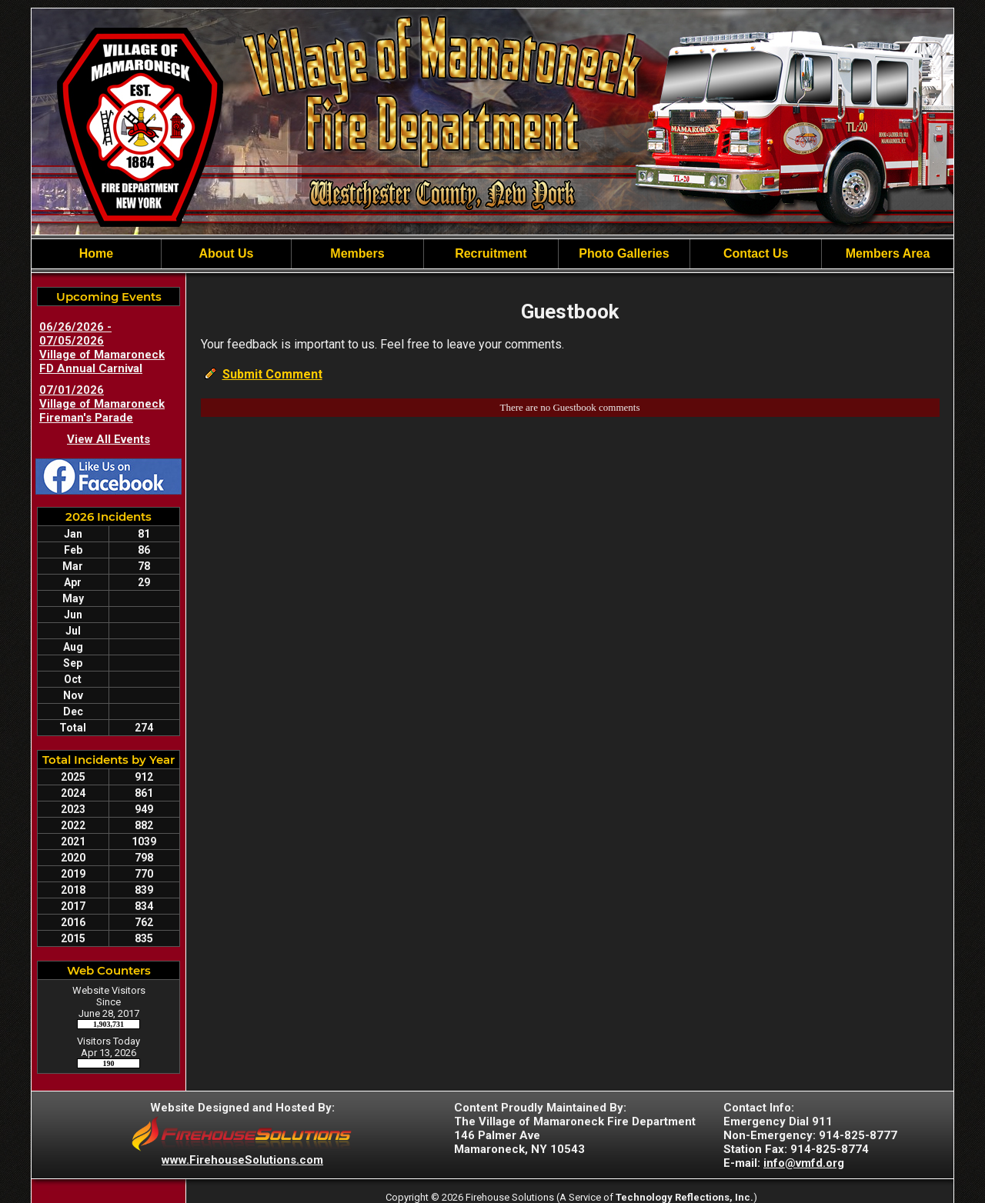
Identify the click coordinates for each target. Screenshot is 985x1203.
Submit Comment (272, 374)
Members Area (888, 253)
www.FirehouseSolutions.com (242, 1160)
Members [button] (357, 253)
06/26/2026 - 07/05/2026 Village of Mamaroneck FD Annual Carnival (102, 347)
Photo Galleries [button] (624, 253)
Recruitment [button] (490, 253)
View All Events (108, 439)
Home (96, 253)
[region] (492, 253)
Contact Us (755, 253)
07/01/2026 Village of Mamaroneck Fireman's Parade (102, 404)
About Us (226, 253)
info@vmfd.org (803, 1163)
